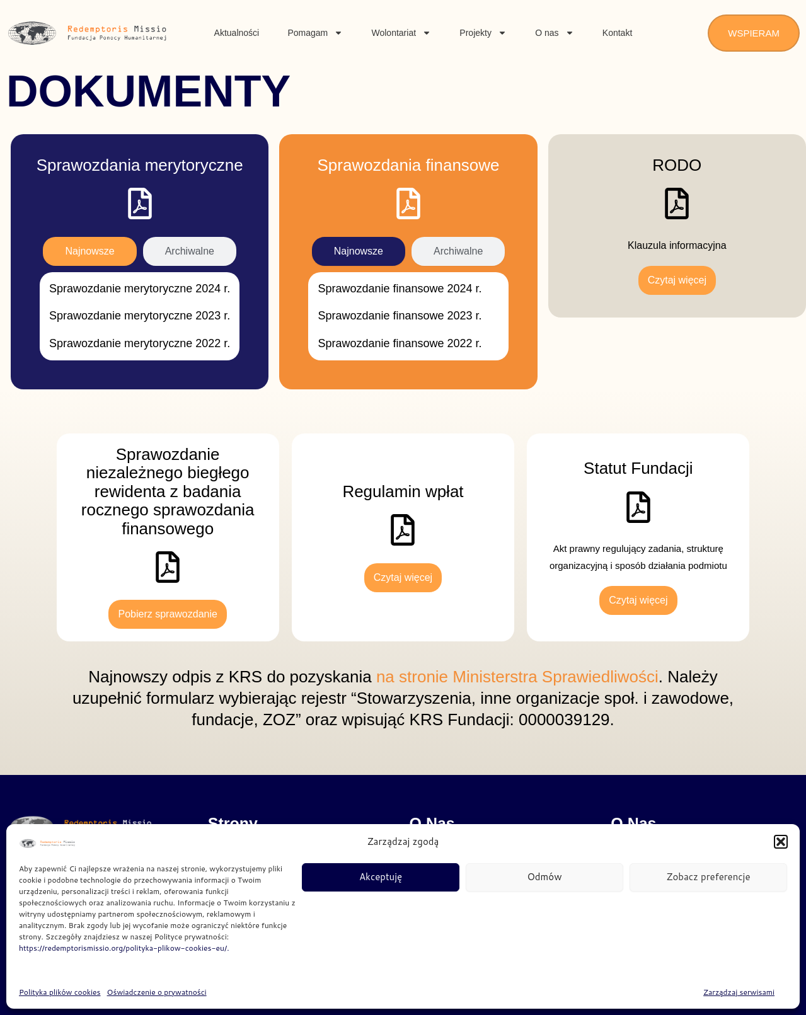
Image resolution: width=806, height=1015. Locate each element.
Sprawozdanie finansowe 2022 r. (399, 343)
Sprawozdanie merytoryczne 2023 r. (139, 315)
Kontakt (617, 33)
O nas (554, 32)
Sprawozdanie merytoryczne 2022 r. (139, 343)
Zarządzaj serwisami (738, 992)
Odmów (544, 876)
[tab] (89, 251)
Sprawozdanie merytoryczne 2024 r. (139, 288)
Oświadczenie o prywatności (157, 992)
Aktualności (237, 33)
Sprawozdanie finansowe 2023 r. (399, 315)
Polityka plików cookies (60, 992)
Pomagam (315, 32)
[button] (780, 841)
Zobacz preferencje (708, 876)
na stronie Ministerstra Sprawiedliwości (517, 676)
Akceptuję (380, 876)
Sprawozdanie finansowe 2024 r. (399, 288)
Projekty (483, 32)
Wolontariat (402, 32)
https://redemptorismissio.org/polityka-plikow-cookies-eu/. (124, 948)
